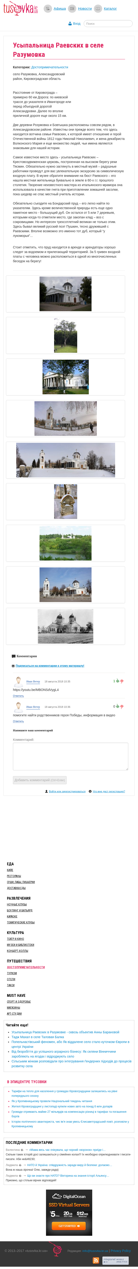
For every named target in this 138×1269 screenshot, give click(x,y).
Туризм (12, 973)
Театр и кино (15, 938)
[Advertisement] (69, 828)
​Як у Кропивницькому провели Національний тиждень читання (52, 1101)
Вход (76, 23)
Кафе (10, 870)
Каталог (110, 8)
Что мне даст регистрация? (109, 791)
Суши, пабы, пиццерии (21, 882)
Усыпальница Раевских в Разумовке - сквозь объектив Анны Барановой (65, 1032)
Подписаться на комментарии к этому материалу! (50, 665)
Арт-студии (14, 1013)
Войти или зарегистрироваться (67, 791)
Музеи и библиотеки (20, 944)
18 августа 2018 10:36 (57, 706)
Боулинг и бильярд (19, 910)
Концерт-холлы (17, 951)
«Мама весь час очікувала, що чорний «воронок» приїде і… (67, 1149)
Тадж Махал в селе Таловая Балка (38, 1037)
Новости (85, 8)
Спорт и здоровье (19, 1001)
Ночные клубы (17, 904)
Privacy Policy (121, 1251)
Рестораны (14, 876)
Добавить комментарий (40, 780)
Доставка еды (16, 888)
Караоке (12, 916)
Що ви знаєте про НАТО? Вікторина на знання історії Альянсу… (68, 1175)
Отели (11, 979)
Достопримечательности (49, 67)
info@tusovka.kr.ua (95, 1251)
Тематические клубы (21, 922)
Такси (11, 985)
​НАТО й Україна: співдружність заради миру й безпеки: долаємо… (69, 1165)
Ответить (18, 695)
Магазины (13, 1007)
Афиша (60, 8)
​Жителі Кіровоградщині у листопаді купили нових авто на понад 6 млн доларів (62, 1106)
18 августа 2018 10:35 (57, 681)
